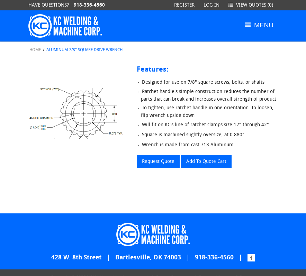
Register (184, 5)
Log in (211, 5)
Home (35, 49)
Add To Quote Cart (206, 161)
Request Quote (158, 161)
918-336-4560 (89, 5)
